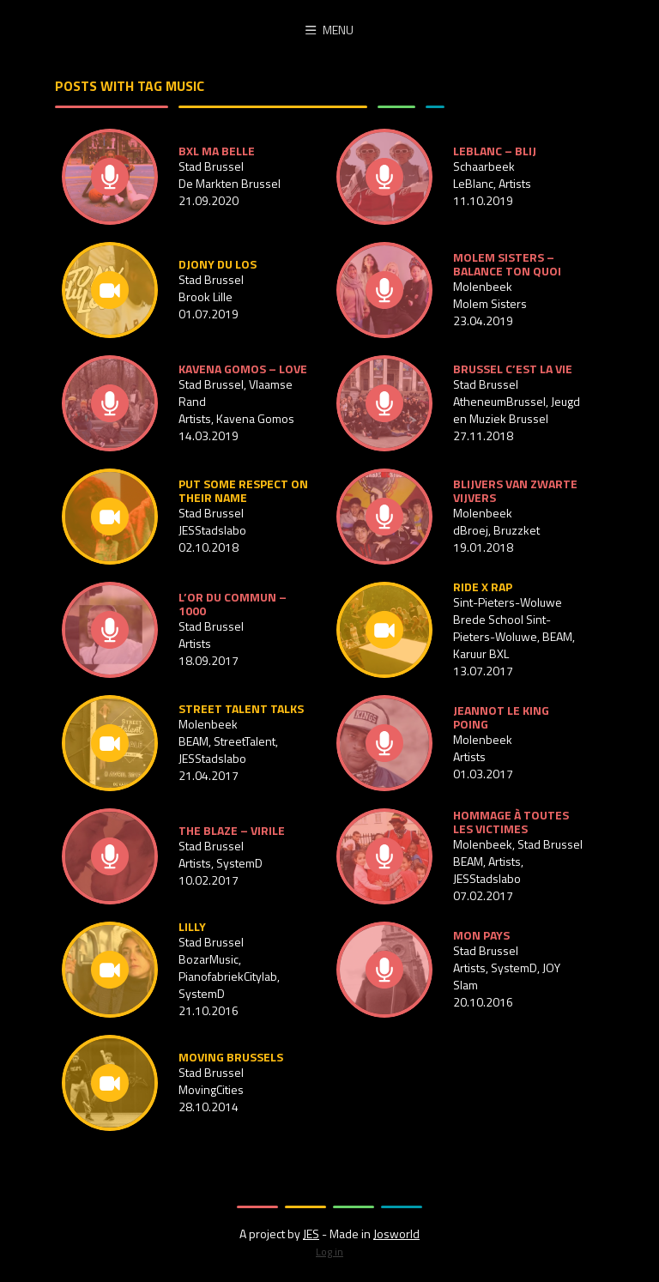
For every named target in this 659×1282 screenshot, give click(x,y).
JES (311, 1234)
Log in (329, 1251)
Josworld (396, 1234)
